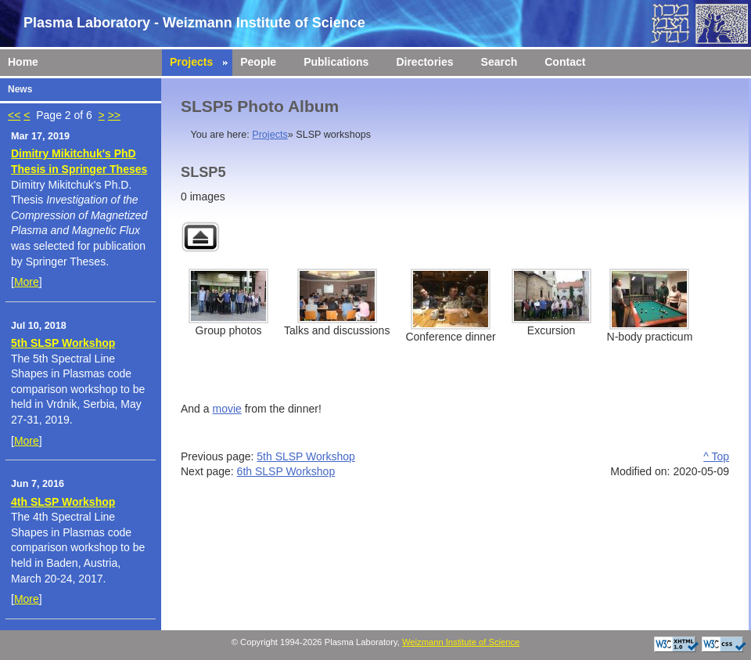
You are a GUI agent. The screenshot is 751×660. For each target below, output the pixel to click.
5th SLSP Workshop (63, 343)
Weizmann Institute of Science (460, 642)
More (26, 282)
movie (226, 408)
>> (114, 115)
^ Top (716, 456)
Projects (270, 134)
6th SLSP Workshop (286, 471)
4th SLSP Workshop (63, 502)
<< (14, 115)
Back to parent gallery (200, 237)
